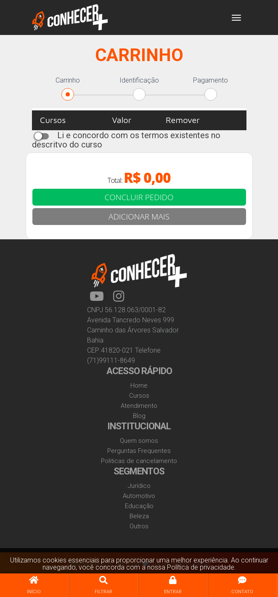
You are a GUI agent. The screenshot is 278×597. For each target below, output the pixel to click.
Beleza (139, 516)
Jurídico (139, 486)
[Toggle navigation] (236, 18)
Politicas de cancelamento (139, 461)
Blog (139, 416)
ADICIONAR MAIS (139, 216)
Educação (139, 506)
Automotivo (139, 496)
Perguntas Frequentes (139, 451)
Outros (139, 526)
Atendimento (139, 406)
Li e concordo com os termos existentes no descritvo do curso (126, 140)
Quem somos (139, 440)
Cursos (139, 395)
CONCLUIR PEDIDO (139, 197)
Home (139, 385)
